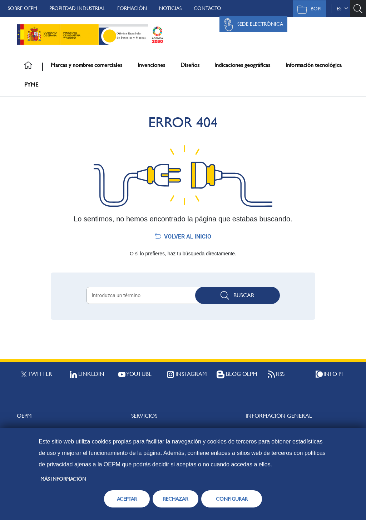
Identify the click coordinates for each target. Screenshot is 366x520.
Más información (63, 479)
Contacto (207, 8)
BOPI (307, 9)
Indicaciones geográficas (242, 65)
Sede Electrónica (251, 24)
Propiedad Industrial (77, 8)
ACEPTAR (127, 499)
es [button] (342, 8)
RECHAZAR (175, 499)
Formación (132, 8)
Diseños (189, 65)
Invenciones (151, 65)
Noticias (170, 8)
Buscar (237, 295)
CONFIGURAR (232, 499)
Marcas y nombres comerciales (86, 65)
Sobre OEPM (22, 8)
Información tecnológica (314, 65)
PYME (31, 84)
